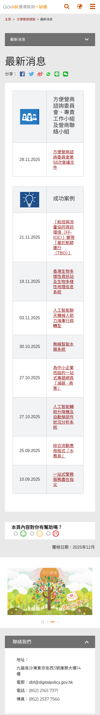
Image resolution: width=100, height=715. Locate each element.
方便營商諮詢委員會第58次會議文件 (63, 160)
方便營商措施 (26, 19)
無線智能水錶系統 (63, 347)
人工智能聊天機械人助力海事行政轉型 (63, 318)
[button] (66, 6)
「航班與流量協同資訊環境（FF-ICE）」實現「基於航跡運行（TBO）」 (63, 237)
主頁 (8, 19)
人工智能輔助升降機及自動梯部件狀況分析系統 (63, 417)
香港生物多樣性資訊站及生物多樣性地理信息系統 (63, 281)
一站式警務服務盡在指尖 (63, 479)
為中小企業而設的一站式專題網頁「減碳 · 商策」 (63, 378)
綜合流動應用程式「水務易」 (63, 451)
